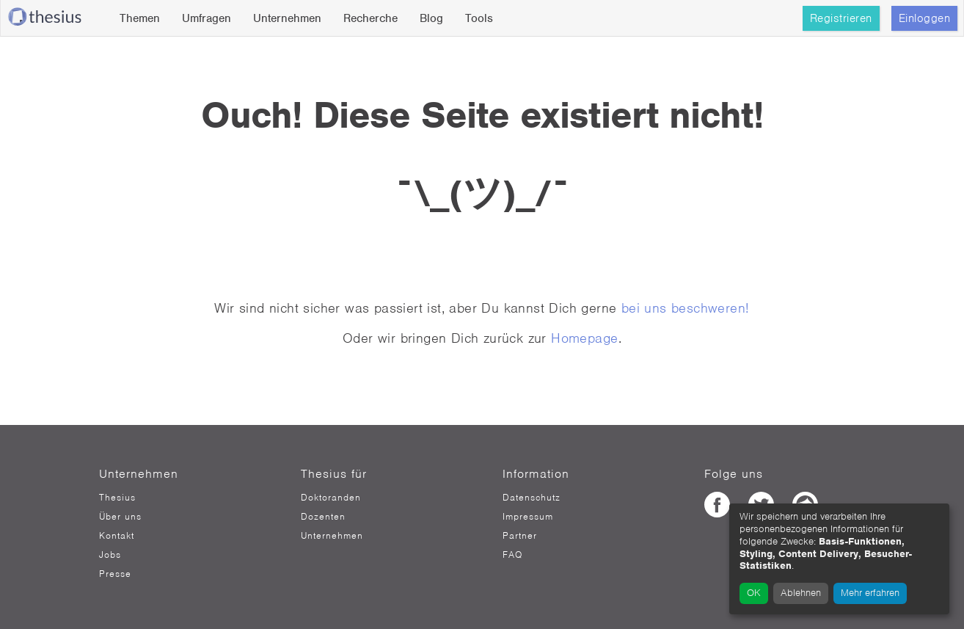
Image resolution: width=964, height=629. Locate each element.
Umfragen (206, 18)
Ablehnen (801, 592)
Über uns (120, 517)
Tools (479, 18)
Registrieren (841, 18)
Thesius (117, 497)
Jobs (110, 555)
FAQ (512, 555)
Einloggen (925, 18)
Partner (520, 536)
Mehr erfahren (870, 592)
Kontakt (116, 536)
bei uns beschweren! (685, 307)
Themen (140, 18)
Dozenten (323, 517)
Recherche (370, 18)
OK (754, 592)
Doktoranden (331, 497)
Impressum (528, 517)
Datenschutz (531, 497)
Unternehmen (287, 18)
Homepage (584, 338)
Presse (115, 574)
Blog (431, 18)
